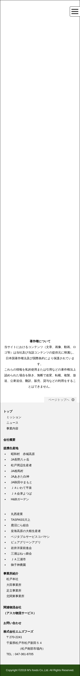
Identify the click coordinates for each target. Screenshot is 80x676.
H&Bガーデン (20, 499)
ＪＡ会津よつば (21, 493)
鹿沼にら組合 (20, 525)
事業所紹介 (10, 573)
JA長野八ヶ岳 (20, 459)
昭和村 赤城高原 (23, 454)
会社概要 (9, 439)
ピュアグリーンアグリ (26, 542)
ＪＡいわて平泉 (21, 487)
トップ (7, 411)
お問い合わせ (12, 623)
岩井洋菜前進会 (21, 548)
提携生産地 (10, 448)
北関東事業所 (15, 596)
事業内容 (12, 428)
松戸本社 (12, 579)
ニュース (12, 422)
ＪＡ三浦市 (18, 559)
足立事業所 (13, 590)
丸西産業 (17, 514)
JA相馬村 (17, 471)
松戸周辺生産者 (21, 465)
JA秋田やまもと (21, 482)
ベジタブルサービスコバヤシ (30, 536)
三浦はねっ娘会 (21, 553)
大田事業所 (13, 584)
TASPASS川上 (20, 519)
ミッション (13, 417)
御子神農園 (18, 564)
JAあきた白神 (20, 476)
